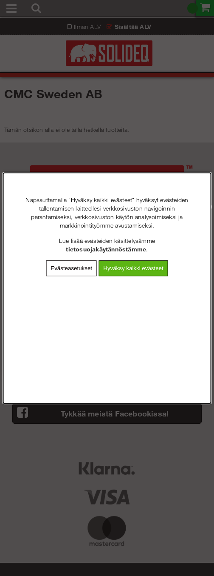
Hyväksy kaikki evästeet (133, 268)
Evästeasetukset (71, 268)
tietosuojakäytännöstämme (106, 249)
